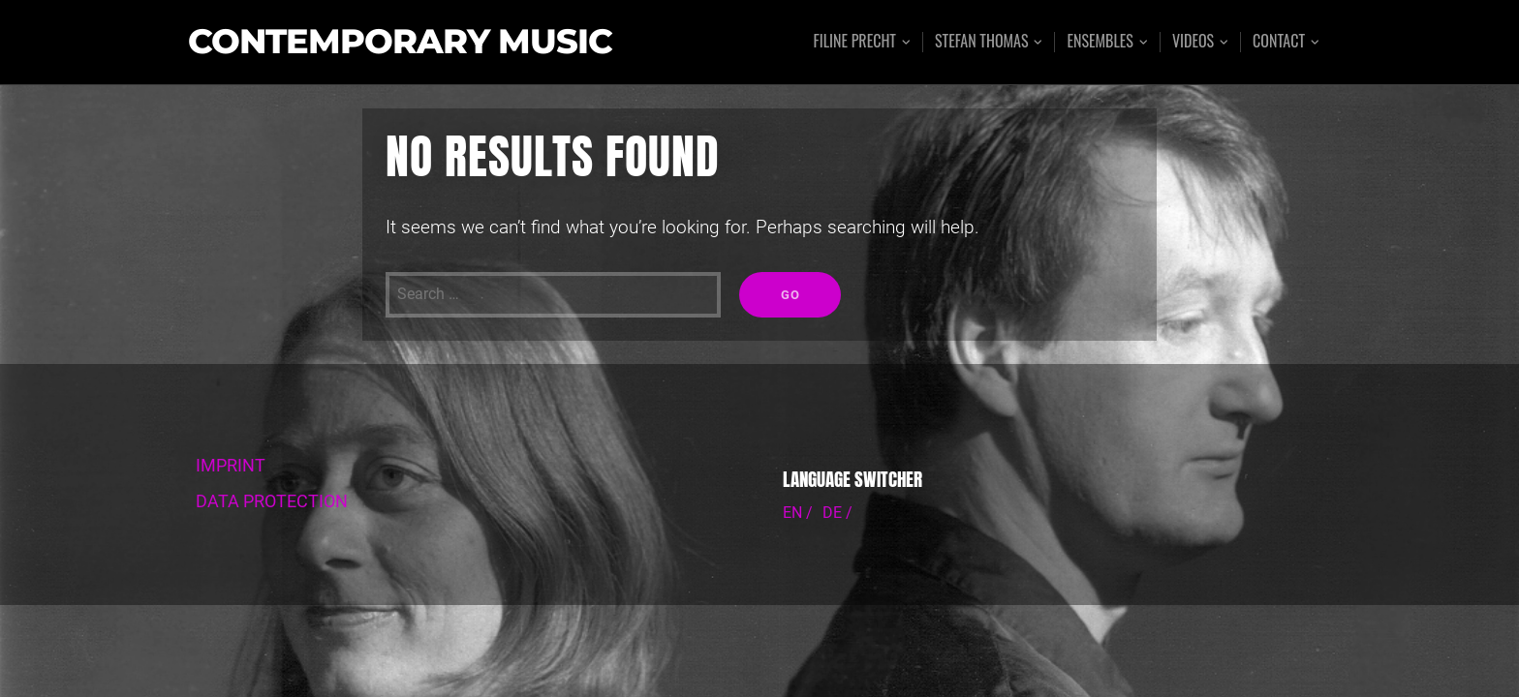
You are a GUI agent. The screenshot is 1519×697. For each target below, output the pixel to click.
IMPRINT (230, 465)
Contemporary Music (400, 42)
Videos (1193, 42)
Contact (1279, 42)
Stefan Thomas (982, 42)
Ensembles (1099, 42)
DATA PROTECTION (272, 501)
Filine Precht (854, 42)
